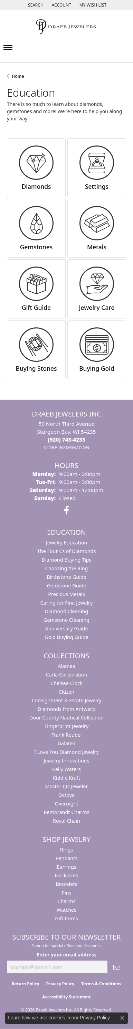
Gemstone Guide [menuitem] (66, 585)
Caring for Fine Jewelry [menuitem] (66, 602)
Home (18, 76)
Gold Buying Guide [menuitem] (66, 637)
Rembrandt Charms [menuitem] (66, 812)
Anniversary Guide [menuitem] (66, 628)
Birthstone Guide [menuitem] (66, 577)
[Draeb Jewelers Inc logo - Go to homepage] (66, 26)
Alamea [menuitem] (66, 666)
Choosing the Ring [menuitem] (66, 568)
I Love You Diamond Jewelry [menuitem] (66, 752)
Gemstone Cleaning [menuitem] (66, 620)
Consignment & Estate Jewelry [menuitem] (66, 700)
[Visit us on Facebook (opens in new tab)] (66, 510)
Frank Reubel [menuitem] (66, 735)
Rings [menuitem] (66, 849)
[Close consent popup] (122, 1018)
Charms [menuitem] (66, 901)
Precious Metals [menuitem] (66, 594)
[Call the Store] (66, 439)
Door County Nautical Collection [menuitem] (66, 717)
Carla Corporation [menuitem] (66, 674)
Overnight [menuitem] (66, 803)
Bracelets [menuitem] (66, 884)
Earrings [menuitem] (66, 867)
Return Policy (25, 984)
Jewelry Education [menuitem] (66, 542)
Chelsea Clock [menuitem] (66, 683)
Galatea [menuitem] (67, 743)
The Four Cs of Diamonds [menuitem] (66, 551)
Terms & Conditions (101, 984)
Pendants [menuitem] (67, 858)
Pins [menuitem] (66, 892)
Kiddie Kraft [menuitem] (66, 778)
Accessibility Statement (66, 997)
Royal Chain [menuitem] (66, 820)
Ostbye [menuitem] (66, 795)
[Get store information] (66, 448)
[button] (35, 5)
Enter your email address (66, 954)
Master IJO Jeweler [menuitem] (66, 786)
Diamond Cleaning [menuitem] (66, 611)
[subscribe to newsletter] (116, 967)
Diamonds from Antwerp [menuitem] (66, 709)
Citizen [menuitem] (67, 692)
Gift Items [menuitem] (66, 918)
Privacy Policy (60, 984)
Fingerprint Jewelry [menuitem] (67, 726)
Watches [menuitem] (66, 910)
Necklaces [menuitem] (66, 875)
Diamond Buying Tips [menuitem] (66, 559)
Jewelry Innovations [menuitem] (66, 760)
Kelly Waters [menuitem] (66, 769)
